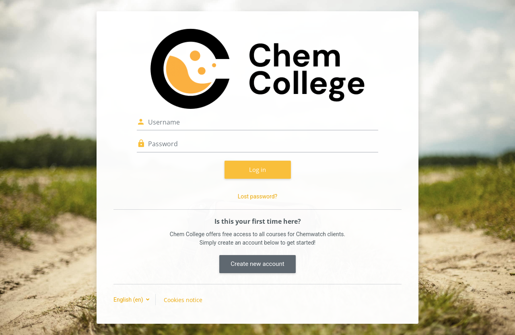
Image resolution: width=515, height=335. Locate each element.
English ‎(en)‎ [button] (128, 299)
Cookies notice (183, 300)
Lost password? (257, 196)
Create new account (257, 264)
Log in (257, 169)
